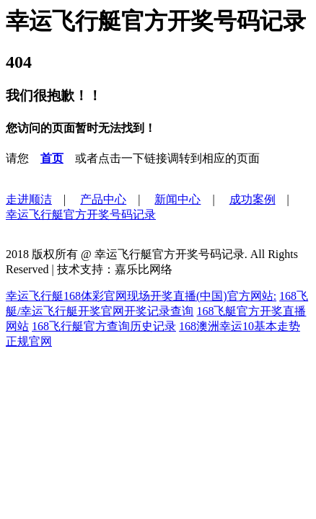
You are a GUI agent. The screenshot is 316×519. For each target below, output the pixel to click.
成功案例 (252, 199)
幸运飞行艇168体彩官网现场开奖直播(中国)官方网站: (141, 296)
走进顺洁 (29, 199)
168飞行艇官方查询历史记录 (104, 326)
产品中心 (103, 199)
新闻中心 (177, 199)
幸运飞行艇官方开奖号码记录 (81, 214)
